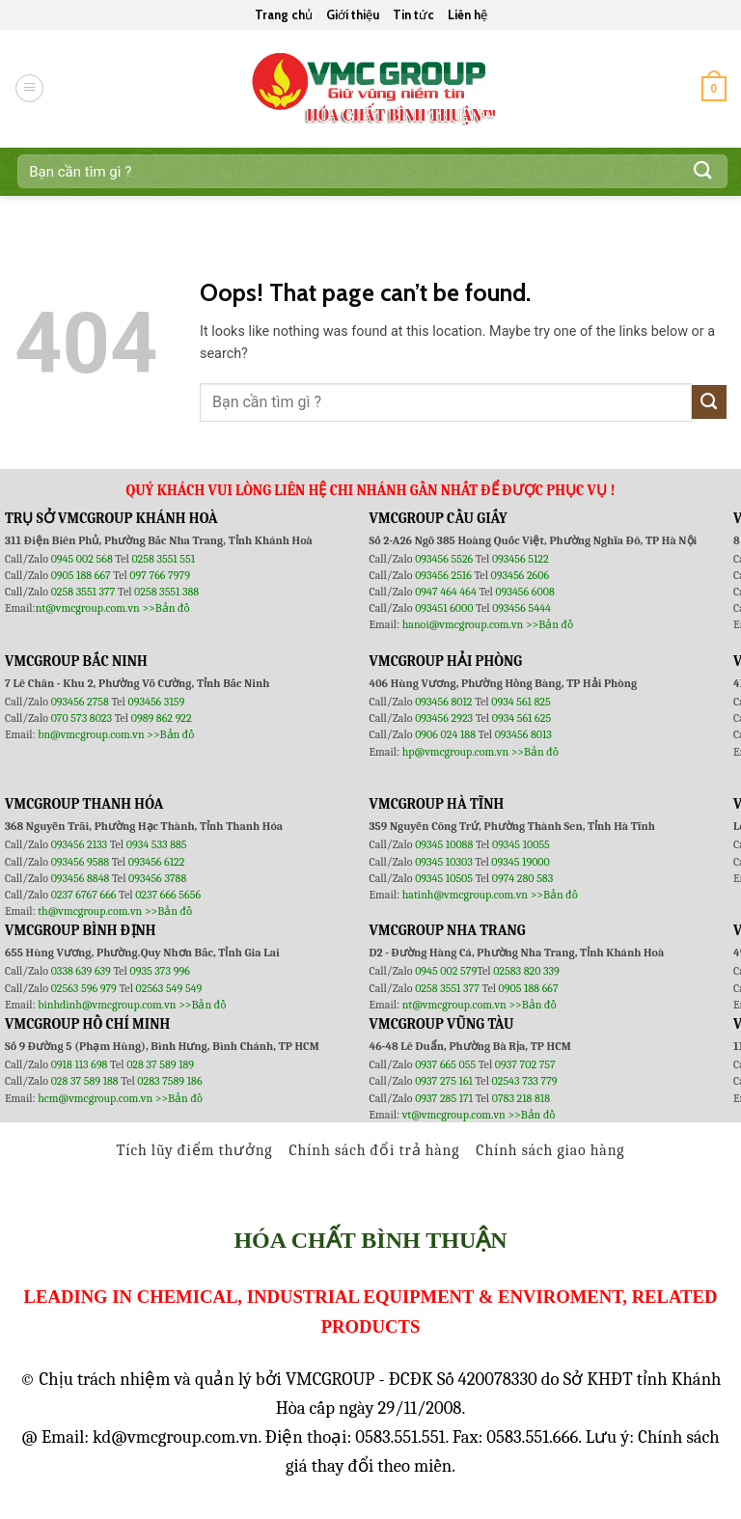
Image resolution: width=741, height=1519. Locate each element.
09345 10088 (444, 844)
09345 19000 (520, 862)
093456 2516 (443, 575)
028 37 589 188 (85, 1081)
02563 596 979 (84, 988)
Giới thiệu (352, 14)
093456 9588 (80, 862)
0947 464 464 (446, 591)
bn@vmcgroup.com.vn (91, 734)
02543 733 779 (525, 1081)
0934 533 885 (156, 844)
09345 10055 (521, 844)
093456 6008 (524, 591)
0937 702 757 (525, 1064)
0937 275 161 (444, 1081)
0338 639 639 (82, 971)
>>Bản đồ (165, 608)
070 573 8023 (81, 718)
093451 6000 (444, 608)
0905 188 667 (82, 575)
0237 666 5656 (168, 894)
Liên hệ (467, 14)
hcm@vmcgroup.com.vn (95, 1098)
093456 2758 (80, 701)
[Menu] (29, 88)
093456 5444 (521, 608)
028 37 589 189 (160, 1064)
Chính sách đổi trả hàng (373, 1150)
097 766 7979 (159, 575)
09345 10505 (444, 878)
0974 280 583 (523, 878)
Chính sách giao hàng (550, 1150)
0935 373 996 (160, 971)
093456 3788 (157, 878)
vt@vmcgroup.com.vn (454, 1114)
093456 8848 (80, 878)
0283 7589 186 (169, 1081)
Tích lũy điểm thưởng (195, 1150)
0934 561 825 (521, 701)
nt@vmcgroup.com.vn (88, 608)
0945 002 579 (446, 971)
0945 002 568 (83, 559)
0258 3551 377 (84, 591)
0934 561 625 (521, 718)
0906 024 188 (446, 734)
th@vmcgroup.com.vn (90, 911)
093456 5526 (445, 559)
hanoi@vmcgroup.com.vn (463, 624)
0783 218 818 (521, 1098)
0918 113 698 (80, 1064)
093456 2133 (79, 844)
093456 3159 (156, 701)
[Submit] (703, 171)
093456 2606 (520, 575)
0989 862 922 (161, 718)
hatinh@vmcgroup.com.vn (465, 894)
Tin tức (413, 14)
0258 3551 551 (163, 559)
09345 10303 (444, 862)
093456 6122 (156, 862)
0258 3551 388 (166, 591)
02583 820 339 (526, 971)
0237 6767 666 (85, 894)
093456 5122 (520, 559)
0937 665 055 (447, 1064)
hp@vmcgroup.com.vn (455, 752)
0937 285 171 (444, 1098)
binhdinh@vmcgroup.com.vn (107, 1004)
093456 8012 (443, 701)
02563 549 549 (169, 988)
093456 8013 (523, 734)
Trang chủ (284, 14)
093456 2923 (445, 718)
